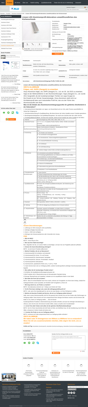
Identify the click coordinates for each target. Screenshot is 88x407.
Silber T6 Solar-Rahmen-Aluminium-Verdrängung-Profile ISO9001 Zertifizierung (54, 391)
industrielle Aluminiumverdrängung (55, 326)
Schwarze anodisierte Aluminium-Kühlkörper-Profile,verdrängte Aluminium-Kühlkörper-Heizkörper (10, 388)
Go (86, 9)
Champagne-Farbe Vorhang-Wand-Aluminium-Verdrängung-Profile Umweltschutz (32, 391)
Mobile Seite (71, 398)
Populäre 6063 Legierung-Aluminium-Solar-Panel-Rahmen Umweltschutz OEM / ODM (55, 400)
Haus (2, 2)
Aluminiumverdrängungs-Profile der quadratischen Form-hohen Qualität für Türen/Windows (42, 374)
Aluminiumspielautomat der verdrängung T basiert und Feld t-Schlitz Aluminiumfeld (81, 373)
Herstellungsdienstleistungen (8, 19)
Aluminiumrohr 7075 (6, 37)
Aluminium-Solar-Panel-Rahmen (8, 28)
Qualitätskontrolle (46, 2)
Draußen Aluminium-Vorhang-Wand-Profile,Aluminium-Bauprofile (32, 394)
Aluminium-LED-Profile (6, 25)
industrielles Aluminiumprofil (39, 326)
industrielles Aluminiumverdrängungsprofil (73, 326)
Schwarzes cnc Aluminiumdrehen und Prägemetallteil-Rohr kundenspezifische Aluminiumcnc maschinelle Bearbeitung (55, 375)
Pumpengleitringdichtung (7, 39)
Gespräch (78, 2)
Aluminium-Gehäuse (6, 31)
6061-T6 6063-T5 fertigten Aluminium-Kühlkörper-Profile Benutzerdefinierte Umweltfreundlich (11, 397)
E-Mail (69, 395)
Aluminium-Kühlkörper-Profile (8, 34)
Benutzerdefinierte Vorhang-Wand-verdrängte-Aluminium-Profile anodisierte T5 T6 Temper (32, 386)
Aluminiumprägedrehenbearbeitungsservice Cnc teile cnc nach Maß (68, 371)
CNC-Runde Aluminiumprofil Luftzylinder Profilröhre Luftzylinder (28, 373)
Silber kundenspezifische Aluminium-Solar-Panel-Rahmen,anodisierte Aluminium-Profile (54, 396)
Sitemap (74, 395)
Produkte (9, 2)
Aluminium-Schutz (5, 22)
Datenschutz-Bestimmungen (16, 405)
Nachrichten (4, 8)
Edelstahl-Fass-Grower (6, 48)
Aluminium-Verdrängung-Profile (8, 42)
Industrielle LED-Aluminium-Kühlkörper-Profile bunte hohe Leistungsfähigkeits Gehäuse (11, 392)
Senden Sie (72, 389)
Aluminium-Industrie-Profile (18, 13)
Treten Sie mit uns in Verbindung (63, 2)
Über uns (25, 2)
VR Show (17, 2)
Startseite (2, 13)
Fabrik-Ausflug (34, 2)
